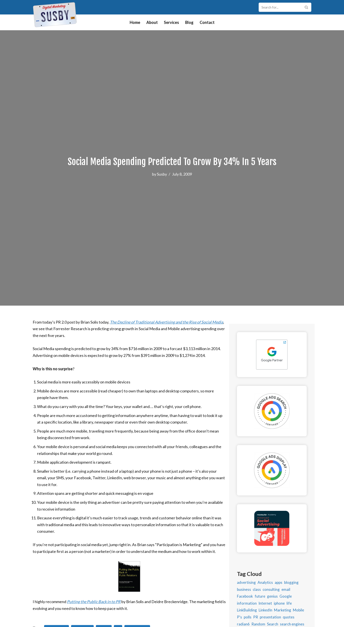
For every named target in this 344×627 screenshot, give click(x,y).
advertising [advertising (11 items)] (246, 582)
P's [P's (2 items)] (239, 617)
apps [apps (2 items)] (278, 582)
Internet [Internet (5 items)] (265, 603)
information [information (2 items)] (247, 603)
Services (171, 22)
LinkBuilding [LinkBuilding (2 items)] (247, 610)
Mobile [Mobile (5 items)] (298, 610)
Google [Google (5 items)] (286, 596)
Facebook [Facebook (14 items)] (245, 596)
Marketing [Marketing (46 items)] (282, 610)
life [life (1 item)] (289, 603)
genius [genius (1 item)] (272, 596)
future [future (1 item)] (260, 596)
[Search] (280, 7)
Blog (189, 22)
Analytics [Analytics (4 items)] (265, 582)
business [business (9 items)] (244, 589)
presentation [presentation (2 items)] (270, 617)
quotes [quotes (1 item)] (288, 617)
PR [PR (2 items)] (255, 617)
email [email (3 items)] (285, 589)
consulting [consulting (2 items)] (271, 589)
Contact (207, 22)
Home (135, 22)
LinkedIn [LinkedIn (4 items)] (265, 610)
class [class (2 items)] (257, 589)
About (152, 22)
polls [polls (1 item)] (247, 617)
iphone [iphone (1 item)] (279, 603)
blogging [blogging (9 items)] (291, 582)
